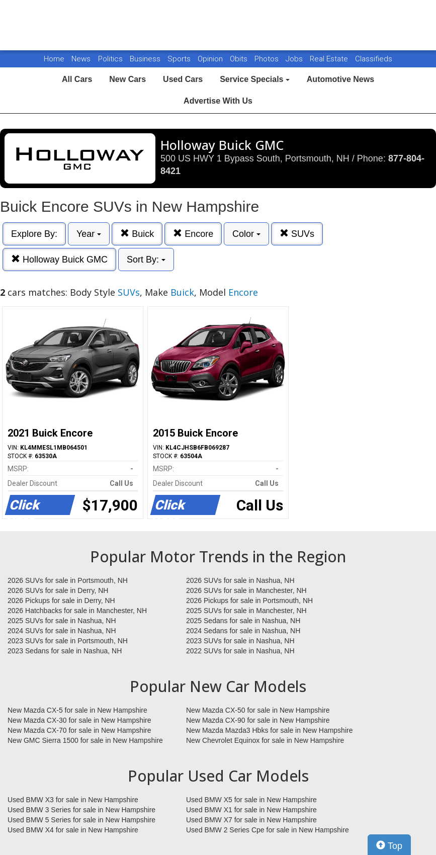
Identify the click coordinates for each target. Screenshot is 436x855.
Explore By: (34, 234)
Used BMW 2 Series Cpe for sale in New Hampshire (267, 830)
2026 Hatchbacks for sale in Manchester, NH (77, 611)
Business (146, 58)
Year (88, 234)
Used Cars (183, 79)
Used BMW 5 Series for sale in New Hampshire (81, 820)
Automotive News (340, 79)
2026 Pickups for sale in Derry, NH (61, 600)
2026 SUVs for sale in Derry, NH (58, 590)
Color (246, 234)
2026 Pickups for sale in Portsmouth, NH (249, 600)
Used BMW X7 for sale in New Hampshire (251, 820)
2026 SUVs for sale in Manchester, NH (246, 590)
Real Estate (330, 58)
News (81, 58)
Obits (239, 58)
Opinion (211, 58)
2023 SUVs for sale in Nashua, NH (240, 641)
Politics (110, 58)
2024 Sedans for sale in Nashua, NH (243, 631)
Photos (267, 58)
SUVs (297, 233)
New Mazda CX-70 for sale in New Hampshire (79, 730)
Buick (137, 233)
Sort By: (146, 259)
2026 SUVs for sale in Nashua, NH (240, 580)
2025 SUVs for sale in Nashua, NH (62, 621)
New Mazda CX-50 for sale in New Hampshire (258, 710)
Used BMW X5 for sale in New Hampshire (251, 800)
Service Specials (255, 79)
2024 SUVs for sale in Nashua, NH (62, 631)
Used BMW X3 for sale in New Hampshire (73, 800)
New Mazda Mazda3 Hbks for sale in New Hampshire (269, 730)
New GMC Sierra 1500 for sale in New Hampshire (85, 740)
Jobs (295, 58)
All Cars (77, 79)
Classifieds (373, 58)
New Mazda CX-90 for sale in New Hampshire (258, 720)
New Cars (127, 79)
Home (54, 58)
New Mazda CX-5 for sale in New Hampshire (77, 710)
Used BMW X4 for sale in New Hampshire (73, 830)
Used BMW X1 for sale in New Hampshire (251, 810)
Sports (180, 58)
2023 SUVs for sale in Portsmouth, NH (68, 641)
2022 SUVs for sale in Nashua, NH (240, 651)
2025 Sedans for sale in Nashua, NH (243, 621)
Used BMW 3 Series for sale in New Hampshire (81, 810)
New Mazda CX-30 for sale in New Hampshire (79, 720)
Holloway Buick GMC (59, 259)
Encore (193, 233)
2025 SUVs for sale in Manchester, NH (246, 611)
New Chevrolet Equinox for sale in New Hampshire (265, 740)
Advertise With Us (218, 101)
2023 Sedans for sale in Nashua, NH (65, 651)
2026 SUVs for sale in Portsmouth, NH (68, 580)
